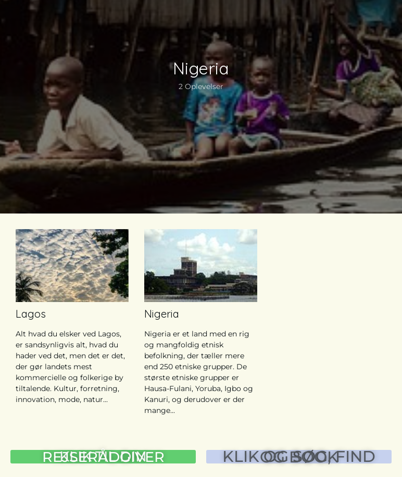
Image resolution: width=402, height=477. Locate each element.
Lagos (31, 313)
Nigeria (161, 313)
